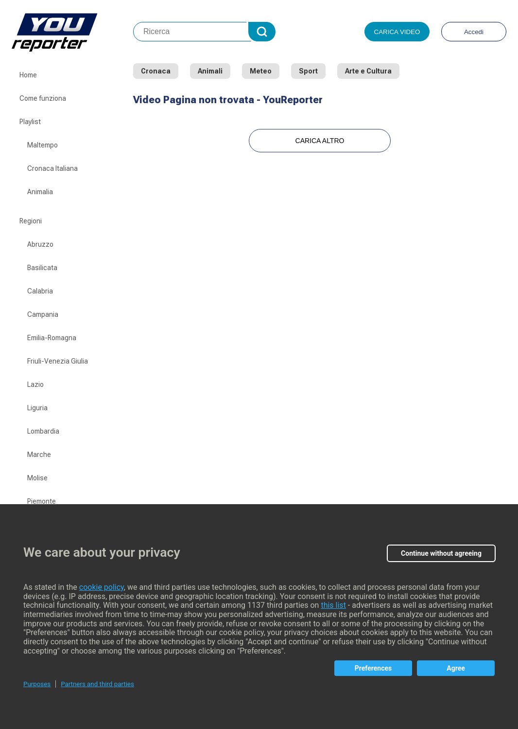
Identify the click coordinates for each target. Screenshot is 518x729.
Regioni (30, 221)
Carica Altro (320, 141)
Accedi (473, 32)
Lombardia (43, 431)
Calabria (40, 291)
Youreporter (72, 32)
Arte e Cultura (368, 71)
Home (28, 75)
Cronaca (156, 71)
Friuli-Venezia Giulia (57, 361)
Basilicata (42, 268)
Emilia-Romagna (51, 338)
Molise (37, 478)
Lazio (35, 384)
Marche (39, 454)
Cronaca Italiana (52, 168)
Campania (42, 314)
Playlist (30, 122)
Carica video (397, 32)
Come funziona (42, 98)
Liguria (37, 408)
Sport (308, 71)
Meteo (261, 71)
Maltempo (42, 145)
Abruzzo (40, 244)
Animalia (40, 192)
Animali (210, 71)
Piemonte (41, 501)
